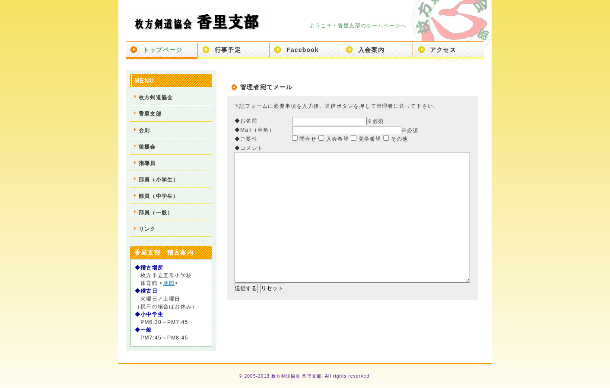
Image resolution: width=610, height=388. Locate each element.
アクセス (443, 49)
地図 (169, 283)
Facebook (302, 49)
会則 (144, 130)
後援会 (147, 147)
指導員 (147, 163)
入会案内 (371, 49)
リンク (147, 229)
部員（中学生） (158, 196)
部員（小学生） (158, 180)
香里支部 (150, 114)
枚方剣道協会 (156, 97)
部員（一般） (156, 213)
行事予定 (228, 49)
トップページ (162, 49)
